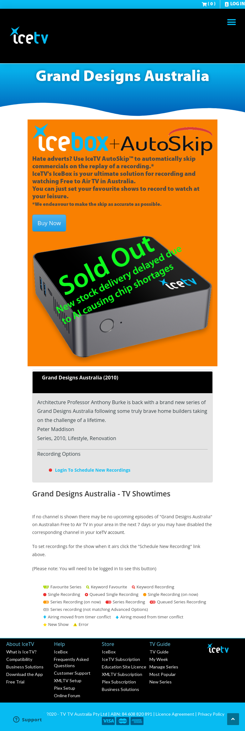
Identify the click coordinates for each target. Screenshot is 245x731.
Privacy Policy (211, 714)
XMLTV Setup (67, 680)
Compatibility (19, 659)
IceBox (61, 651)
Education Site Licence (124, 666)
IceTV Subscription (121, 659)
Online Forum (67, 695)
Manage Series (163, 666)
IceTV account (110, 532)
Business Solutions (25, 666)
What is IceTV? (21, 651)
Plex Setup (64, 688)
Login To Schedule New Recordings (89, 470)
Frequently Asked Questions (71, 662)
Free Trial (15, 681)
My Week (158, 659)
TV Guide (159, 651)
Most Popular (162, 674)
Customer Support (72, 673)
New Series (160, 681)
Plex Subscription (119, 681)
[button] (232, 22)
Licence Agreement (175, 714)
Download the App (24, 674)
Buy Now (49, 223)
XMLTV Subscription (122, 674)
